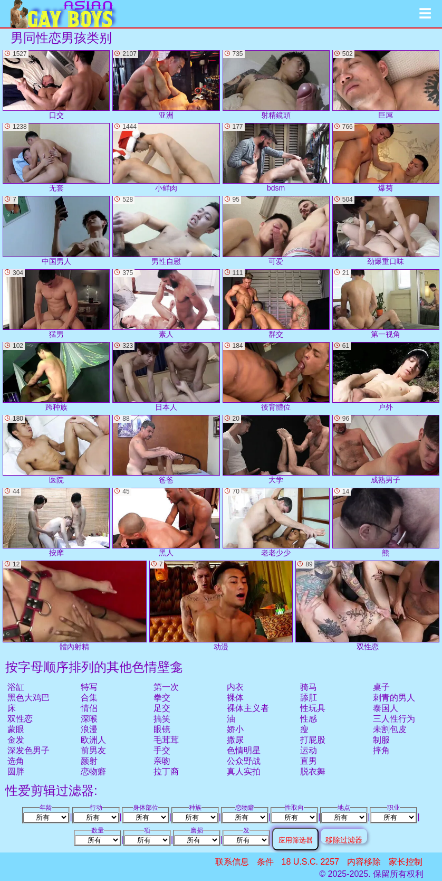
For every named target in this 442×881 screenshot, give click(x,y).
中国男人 (56, 230)
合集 (89, 697)
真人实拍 (244, 771)
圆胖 (15, 771)
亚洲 (165, 84)
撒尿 (235, 739)
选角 (15, 760)
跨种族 (56, 376)
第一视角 (385, 303)
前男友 (93, 750)
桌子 (381, 687)
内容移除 (364, 861)
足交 (161, 708)
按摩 (56, 522)
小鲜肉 (165, 157)
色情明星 (244, 750)
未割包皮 (390, 729)
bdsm (276, 157)
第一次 (166, 687)
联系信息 (232, 861)
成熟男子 (385, 449)
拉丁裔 (166, 771)
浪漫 (89, 729)
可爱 (276, 230)
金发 (15, 739)
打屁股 (312, 739)
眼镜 (161, 729)
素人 (165, 303)
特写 (89, 687)
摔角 (381, 750)
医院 (56, 449)
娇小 (235, 729)
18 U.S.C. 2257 (310, 861)
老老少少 (276, 522)
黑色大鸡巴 (28, 697)
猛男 (56, 303)
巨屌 (385, 84)
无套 (56, 157)
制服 (381, 739)
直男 (308, 760)
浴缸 (15, 687)
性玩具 (312, 708)
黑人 (165, 522)
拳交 (161, 697)
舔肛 (308, 697)
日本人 (165, 376)
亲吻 (161, 760)
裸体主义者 (248, 708)
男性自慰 (165, 230)
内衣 (235, 687)
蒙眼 (15, 729)
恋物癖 (93, 771)
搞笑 (161, 718)
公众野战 (244, 760)
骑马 (308, 687)
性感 (308, 718)
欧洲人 (93, 739)
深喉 (89, 718)
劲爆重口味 (385, 230)
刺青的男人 (394, 697)
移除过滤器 (343, 840)
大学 (276, 449)
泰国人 (385, 708)
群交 (276, 303)
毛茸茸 (166, 739)
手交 (161, 750)
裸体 (235, 697)
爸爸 (165, 449)
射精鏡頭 (276, 84)
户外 (385, 376)
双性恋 (20, 718)
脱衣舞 (312, 771)
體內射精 (75, 605)
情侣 (89, 708)
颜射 (89, 760)
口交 (56, 84)
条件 (265, 861)
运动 (308, 750)
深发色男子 (28, 750)
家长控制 (405, 861)
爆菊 (385, 157)
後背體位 (276, 376)
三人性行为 (394, 718)
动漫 (221, 605)
